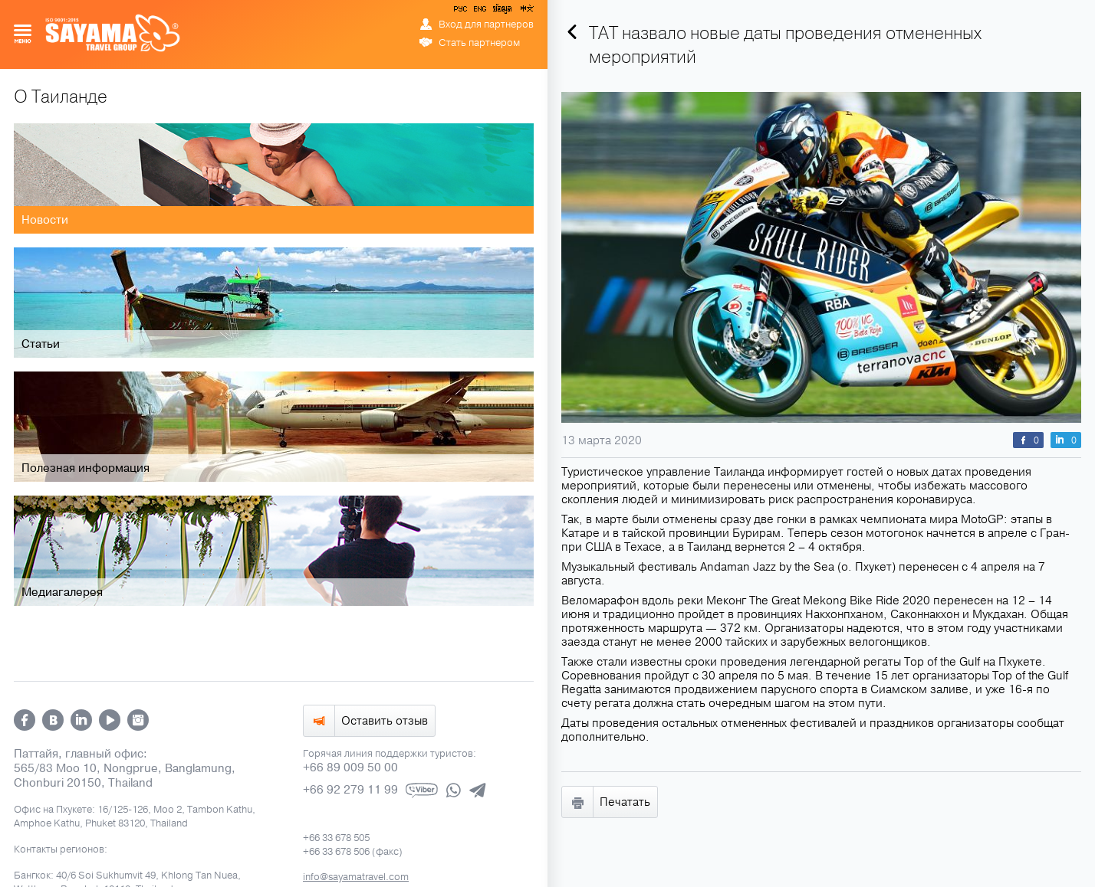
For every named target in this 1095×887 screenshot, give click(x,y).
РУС (461, 11)
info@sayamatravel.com (356, 877)
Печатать (625, 802)
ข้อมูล (501, 11)
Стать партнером (479, 43)
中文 (526, 11)
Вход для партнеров (486, 24)
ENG (478, 11)
